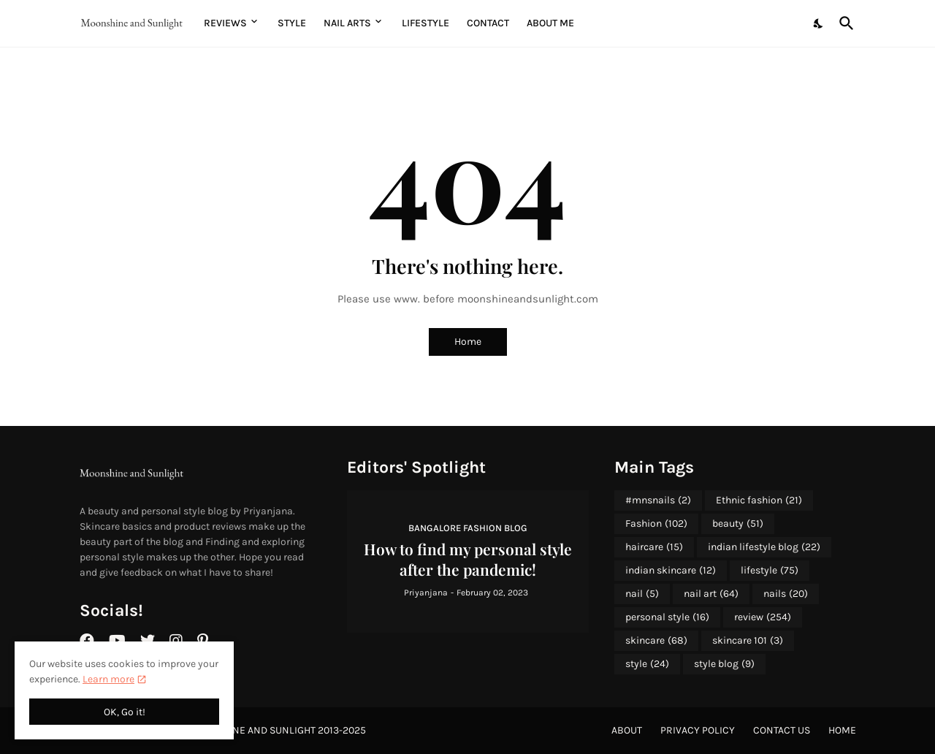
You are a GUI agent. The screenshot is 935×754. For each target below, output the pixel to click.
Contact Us (781, 730)
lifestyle (769, 570)
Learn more (108, 679)
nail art (711, 594)
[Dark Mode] (818, 23)
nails (785, 594)
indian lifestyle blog (764, 547)
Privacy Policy (697, 730)
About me (550, 23)
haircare (654, 547)
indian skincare (670, 570)
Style (292, 23)
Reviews (225, 23)
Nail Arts (347, 23)
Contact (488, 23)
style (647, 664)
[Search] (843, 23)
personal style (667, 617)
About (626, 730)
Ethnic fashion (759, 500)
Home (467, 341)
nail (642, 594)
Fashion (656, 524)
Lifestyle (425, 23)
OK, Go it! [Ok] (124, 712)
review (762, 617)
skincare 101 (747, 640)
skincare (656, 640)
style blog (724, 664)
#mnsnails (658, 500)
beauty (737, 524)
